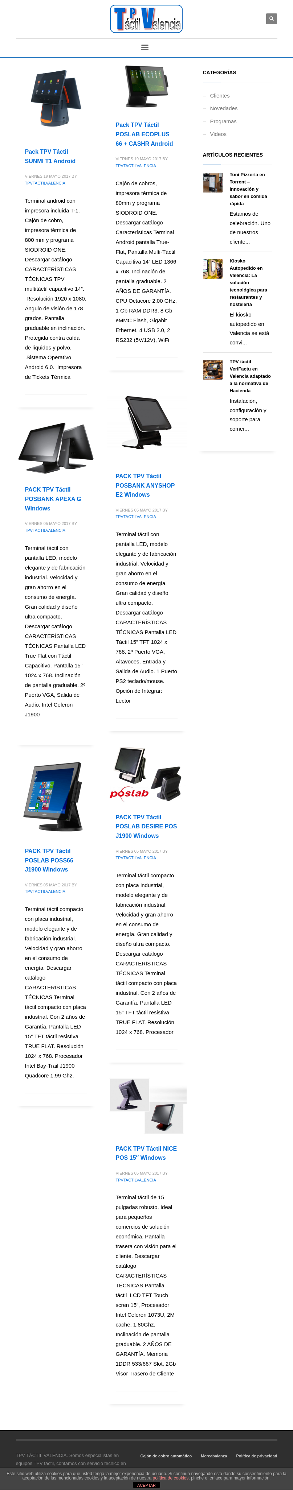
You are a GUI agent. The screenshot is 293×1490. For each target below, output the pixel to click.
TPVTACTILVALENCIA (45, 183)
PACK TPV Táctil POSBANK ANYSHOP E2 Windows (145, 485)
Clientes (220, 95)
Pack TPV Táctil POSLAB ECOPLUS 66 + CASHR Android (144, 134)
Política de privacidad (256, 1456)
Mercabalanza (214, 1456)
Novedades (224, 108)
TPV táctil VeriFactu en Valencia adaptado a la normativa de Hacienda (250, 376)
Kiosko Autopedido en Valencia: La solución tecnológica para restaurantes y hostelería (248, 282)
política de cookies (171, 1478)
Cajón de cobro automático (166, 1456)
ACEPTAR (146, 1485)
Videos (218, 134)
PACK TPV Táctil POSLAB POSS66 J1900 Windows (49, 860)
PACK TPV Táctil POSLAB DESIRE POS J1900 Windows (146, 826)
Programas (223, 121)
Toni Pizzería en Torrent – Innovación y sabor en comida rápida (248, 189)
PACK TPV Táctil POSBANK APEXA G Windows (53, 499)
